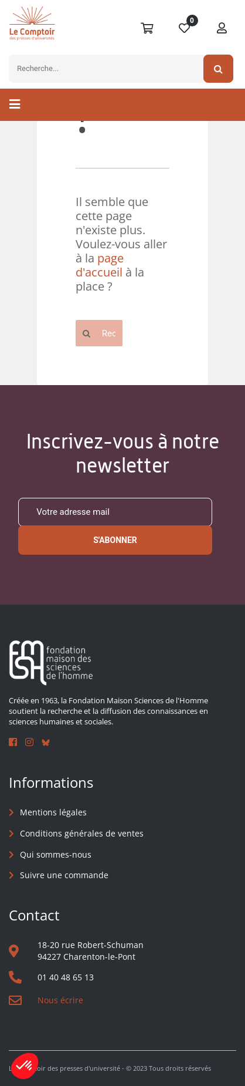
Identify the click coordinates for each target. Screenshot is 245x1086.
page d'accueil (100, 265)
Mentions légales (53, 812)
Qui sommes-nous (55, 854)
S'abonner (115, 540)
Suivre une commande (64, 875)
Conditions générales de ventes (82, 833)
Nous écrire (60, 1000)
